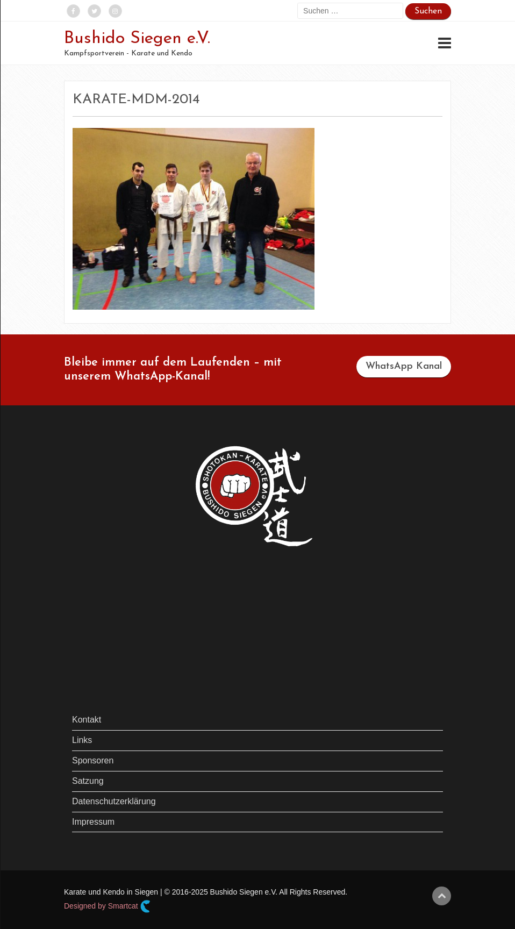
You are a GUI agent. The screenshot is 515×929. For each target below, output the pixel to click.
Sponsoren (92, 760)
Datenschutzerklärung (114, 801)
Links (82, 740)
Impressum (93, 821)
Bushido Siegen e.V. (137, 38)
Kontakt (86, 719)
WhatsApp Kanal (404, 366)
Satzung (88, 780)
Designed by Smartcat (107, 906)
